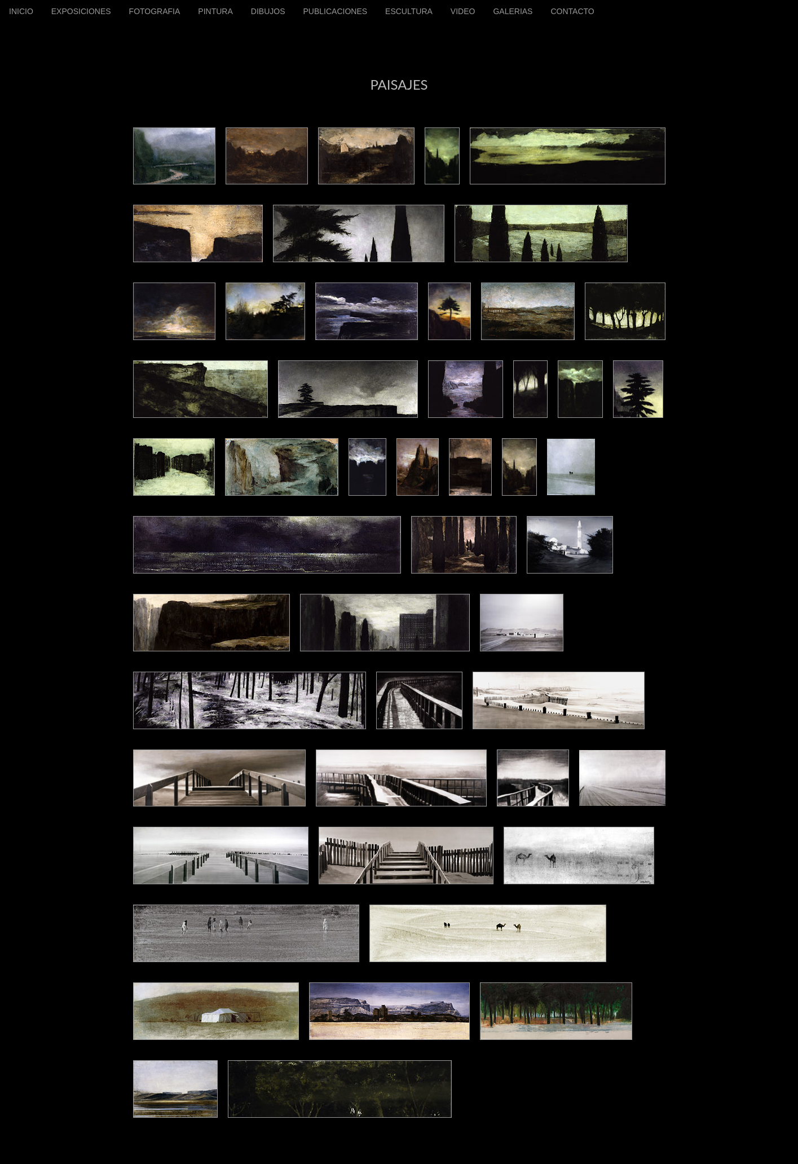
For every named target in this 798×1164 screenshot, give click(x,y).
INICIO (21, 11)
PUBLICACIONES (335, 11)
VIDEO (463, 11)
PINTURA (215, 11)
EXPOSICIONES (81, 11)
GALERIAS (512, 11)
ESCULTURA (409, 11)
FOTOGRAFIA (154, 11)
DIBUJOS (268, 11)
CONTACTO (572, 11)
